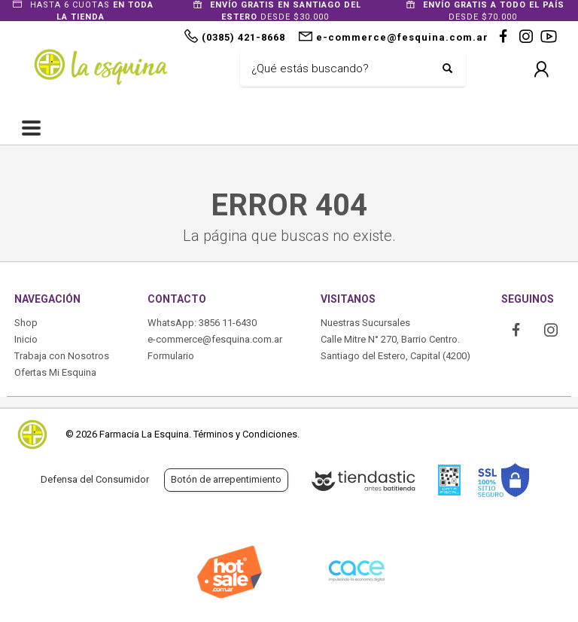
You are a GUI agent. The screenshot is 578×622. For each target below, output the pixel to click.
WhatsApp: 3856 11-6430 (202, 322)
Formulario (171, 355)
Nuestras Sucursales (365, 322)
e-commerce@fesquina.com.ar (215, 339)
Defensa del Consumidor (95, 479)
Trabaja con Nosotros (61, 355)
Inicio (26, 339)
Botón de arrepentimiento (226, 479)
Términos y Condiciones (245, 434)
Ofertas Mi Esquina (55, 372)
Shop (26, 322)
